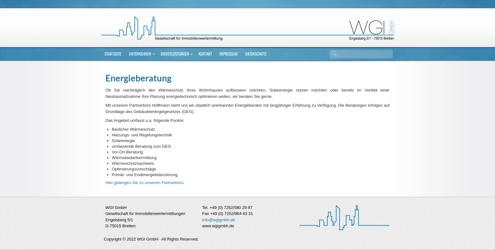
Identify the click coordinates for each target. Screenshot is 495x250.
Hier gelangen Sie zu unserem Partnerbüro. (145, 182)
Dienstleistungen (175, 54)
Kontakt (205, 54)
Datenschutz (255, 54)
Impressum (228, 54)
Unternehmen (140, 54)
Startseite (112, 54)
